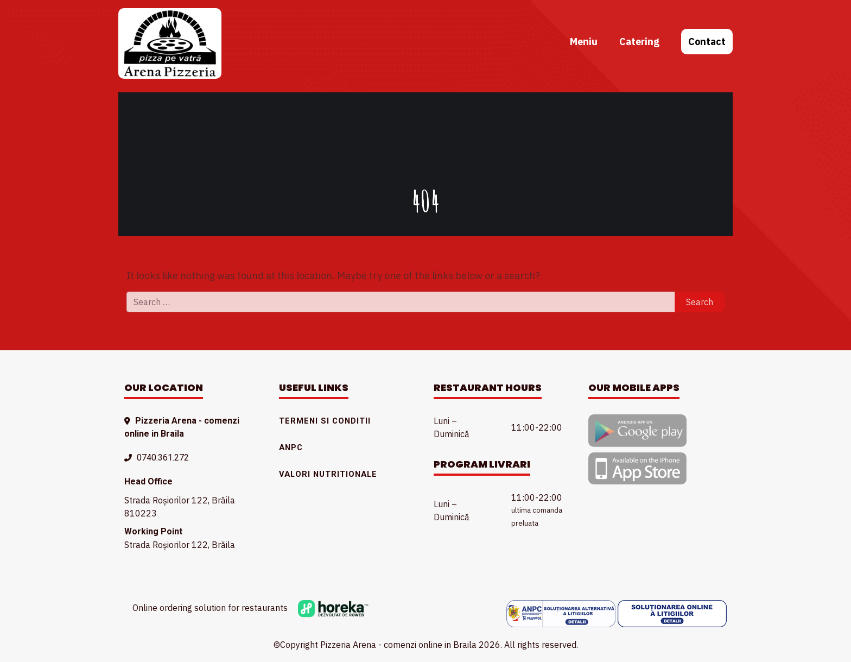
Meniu (584, 41)
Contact (707, 41)
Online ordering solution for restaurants (250, 607)
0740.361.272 (163, 457)
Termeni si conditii (325, 421)
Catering (639, 41)
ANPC (291, 447)
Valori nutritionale (328, 474)
